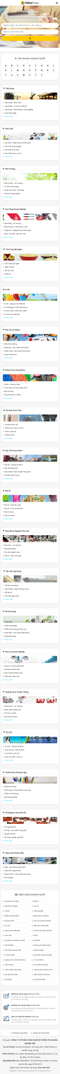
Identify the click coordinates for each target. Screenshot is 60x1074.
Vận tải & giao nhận (13, 450)
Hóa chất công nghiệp (12, 146)
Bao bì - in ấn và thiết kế (13, 508)
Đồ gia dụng (10, 611)
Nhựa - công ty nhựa (12, 384)
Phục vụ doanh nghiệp (15, 652)
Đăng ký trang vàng (25, 994)
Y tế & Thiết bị (39, 960)
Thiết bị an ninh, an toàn (14, 428)
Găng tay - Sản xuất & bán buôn (16, 347)
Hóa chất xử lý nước (12, 150)
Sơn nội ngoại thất (12, 596)
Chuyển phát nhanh (11, 475)
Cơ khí (7, 911)
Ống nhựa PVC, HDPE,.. (13, 395)
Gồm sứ (8, 274)
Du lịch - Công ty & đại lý (14, 746)
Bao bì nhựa (9, 391)
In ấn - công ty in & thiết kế (14, 304)
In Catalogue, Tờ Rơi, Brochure (15, 307)
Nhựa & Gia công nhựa (15, 370)
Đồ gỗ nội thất (9, 834)
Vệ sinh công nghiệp (12, 193)
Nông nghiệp (39, 950)
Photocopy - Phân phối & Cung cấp (17, 790)
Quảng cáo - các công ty (13, 706)
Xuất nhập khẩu (40, 979)
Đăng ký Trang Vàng (20, 1033)
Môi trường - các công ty (13, 183)
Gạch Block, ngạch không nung (17, 589)
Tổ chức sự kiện (10, 713)
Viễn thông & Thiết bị (42, 975)
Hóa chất (9, 128)
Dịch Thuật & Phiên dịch (13, 673)
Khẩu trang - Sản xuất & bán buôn (17, 351)
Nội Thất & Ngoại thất (13, 950)
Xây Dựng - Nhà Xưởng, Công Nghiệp (19, 109)
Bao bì (8, 491)
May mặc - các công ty (12, 545)
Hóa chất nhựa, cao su (12, 153)
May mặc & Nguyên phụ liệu (17, 531)
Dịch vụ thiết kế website (25, 1016)
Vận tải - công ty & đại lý (13, 465)
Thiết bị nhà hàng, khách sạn (15, 629)
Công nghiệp (38, 911)
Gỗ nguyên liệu (10, 827)
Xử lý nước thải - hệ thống (14, 190)
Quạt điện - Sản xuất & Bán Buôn (16, 633)
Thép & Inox (9, 965)
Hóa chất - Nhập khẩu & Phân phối (17, 143)
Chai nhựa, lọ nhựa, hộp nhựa (15, 388)
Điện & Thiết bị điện (12, 916)
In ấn (7, 289)
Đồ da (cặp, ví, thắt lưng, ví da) (15, 227)
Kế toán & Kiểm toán (12, 669)
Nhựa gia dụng (10, 636)
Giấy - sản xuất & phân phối (14, 867)
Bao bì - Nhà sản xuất (12, 505)
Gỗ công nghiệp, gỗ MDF (13, 837)
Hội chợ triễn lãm (11, 716)
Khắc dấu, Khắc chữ (11, 676)
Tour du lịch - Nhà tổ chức (14, 750)
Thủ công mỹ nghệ (14, 249)
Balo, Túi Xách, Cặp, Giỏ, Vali (15, 234)
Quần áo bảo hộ (10, 354)
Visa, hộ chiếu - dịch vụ (13, 757)
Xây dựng (10, 88)
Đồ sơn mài (9, 270)
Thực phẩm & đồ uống (13, 970)
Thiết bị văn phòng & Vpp (16, 772)
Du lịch (9, 732)
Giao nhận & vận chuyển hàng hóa (17, 472)
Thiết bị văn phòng (11, 793)
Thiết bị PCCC (10, 435)
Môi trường (10, 169)
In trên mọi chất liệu (12, 314)
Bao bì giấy (8, 877)
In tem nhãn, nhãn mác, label (15, 311)
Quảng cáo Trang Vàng (41, 1033)
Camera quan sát (11, 424)
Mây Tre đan (9, 267)
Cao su (36, 906)
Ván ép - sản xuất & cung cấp (15, 830)
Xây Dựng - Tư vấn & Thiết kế (16, 106)
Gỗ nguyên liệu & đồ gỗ (15, 812)
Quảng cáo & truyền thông (16, 692)
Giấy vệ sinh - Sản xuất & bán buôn (17, 874)
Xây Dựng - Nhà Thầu (13, 102)
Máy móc (37, 940)
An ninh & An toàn (14, 410)
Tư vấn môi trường (11, 186)
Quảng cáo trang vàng (25, 1005)
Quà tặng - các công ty (12, 223)
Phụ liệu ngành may (12, 552)
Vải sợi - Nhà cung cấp (12, 556)
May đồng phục (10, 549)
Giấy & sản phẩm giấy (14, 853)
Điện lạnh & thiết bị (41, 916)
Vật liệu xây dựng (13, 571)
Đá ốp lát (8, 592)
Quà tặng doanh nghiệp (15, 209)
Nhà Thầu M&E (10, 113)
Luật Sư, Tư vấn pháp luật (14, 666)
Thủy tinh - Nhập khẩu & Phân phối (17, 230)
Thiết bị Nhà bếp (10, 626)
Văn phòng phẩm (11, 797)
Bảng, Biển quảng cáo (12, 710)
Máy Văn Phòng (10, 786)
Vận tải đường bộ (11, 468)
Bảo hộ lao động (12, 330)
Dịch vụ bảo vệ (10, 431)
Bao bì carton (9, 515)
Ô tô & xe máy (10, 955)
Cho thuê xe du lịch (12, 753)
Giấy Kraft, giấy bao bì (12, 870)
